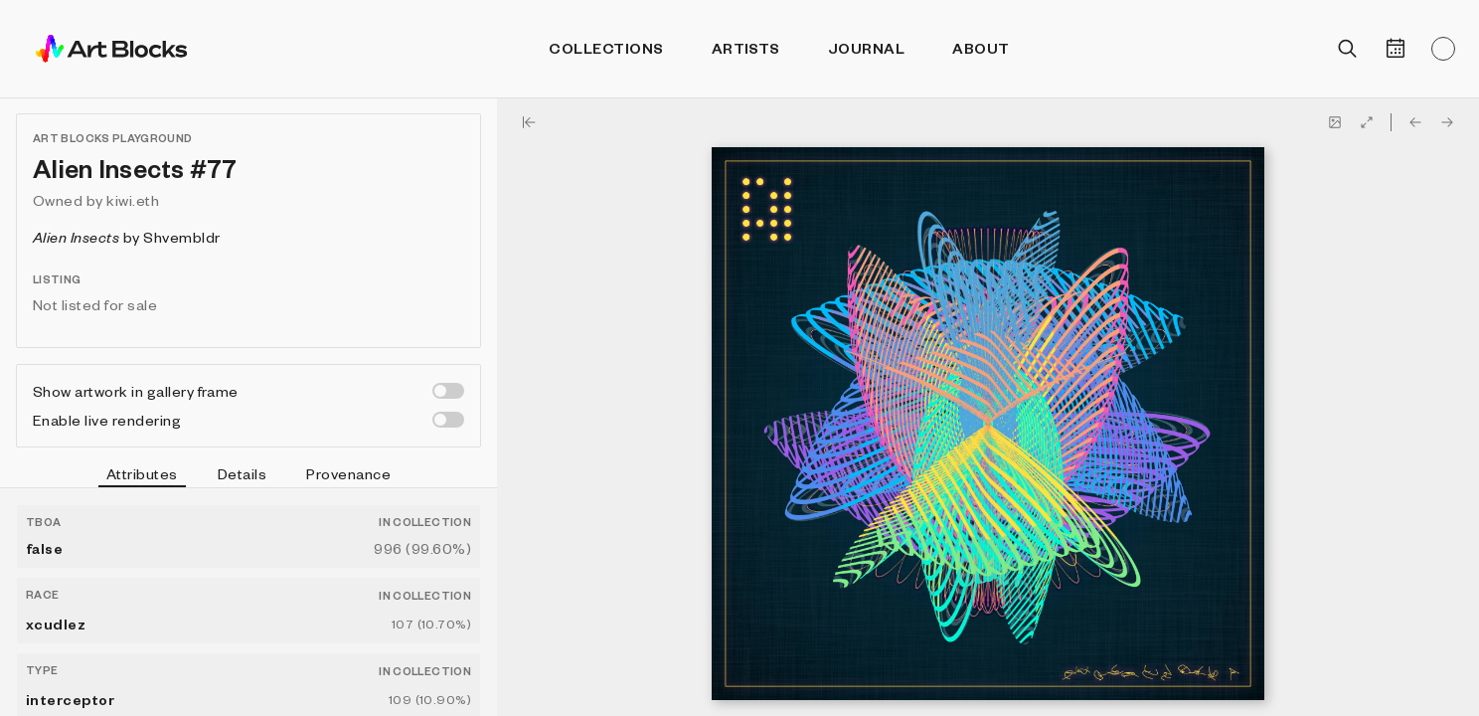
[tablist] (248, 476)
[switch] (448, 391)
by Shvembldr (127, 237)
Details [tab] (242, 473)
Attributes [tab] (142, 476)
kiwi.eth (132, 200)
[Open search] (1348, 49)
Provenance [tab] (348, 473)
